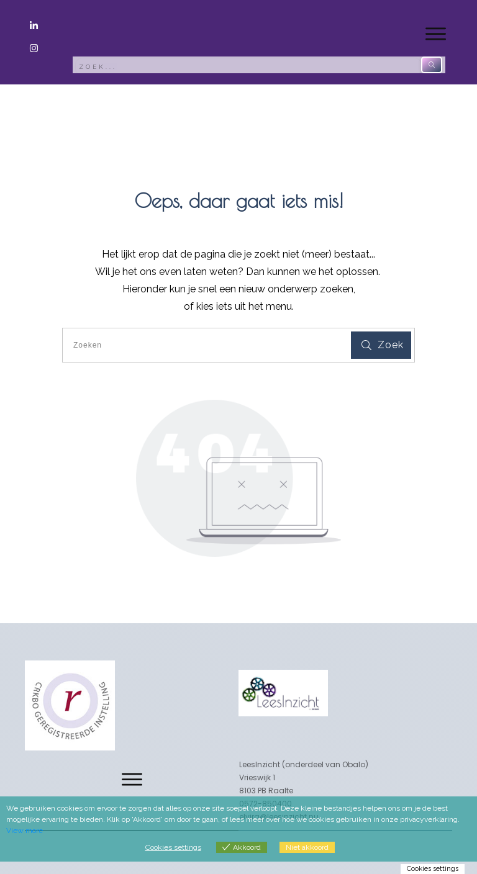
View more (24, 830)
